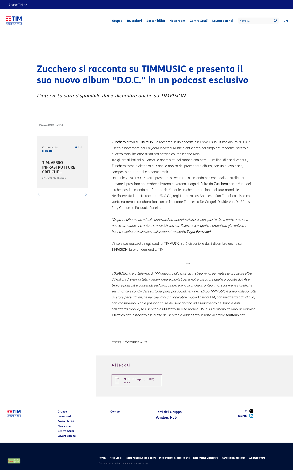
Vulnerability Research (233, 457)
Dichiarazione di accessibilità (174, 457)
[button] (38, 194)
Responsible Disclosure (205, 457)
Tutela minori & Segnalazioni (141, 457)
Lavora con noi (222, 21)
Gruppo (117, 21)
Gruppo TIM (16, 4)
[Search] (258, 21)
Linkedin (246, 416)
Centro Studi (198, 21)
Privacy (102, 457)
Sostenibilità (155, 21)
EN (286, 21)
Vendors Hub (166, 418)
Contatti (115, 411)
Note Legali (116, 457)
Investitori (134, 21)
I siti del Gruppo (169, 412)
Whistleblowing (257, 457)
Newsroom (177, 21)
